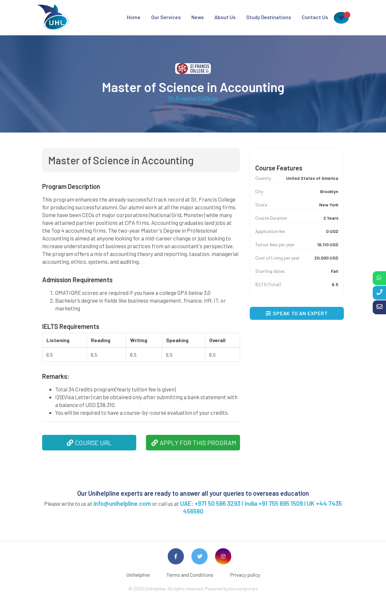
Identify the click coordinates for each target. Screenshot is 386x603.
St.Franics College (193, 98)
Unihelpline (138, 575)
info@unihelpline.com (122, 503)
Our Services (166, 17)
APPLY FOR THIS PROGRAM (193, 442)
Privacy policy (245, 575)
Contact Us (315, 17)
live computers (243, 588)
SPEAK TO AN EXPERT (297, 313)
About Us (224, 17)
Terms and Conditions (189, 575)
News (197, 17)
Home (133, 17)
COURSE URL (89, 442)
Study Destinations (268, 17)
